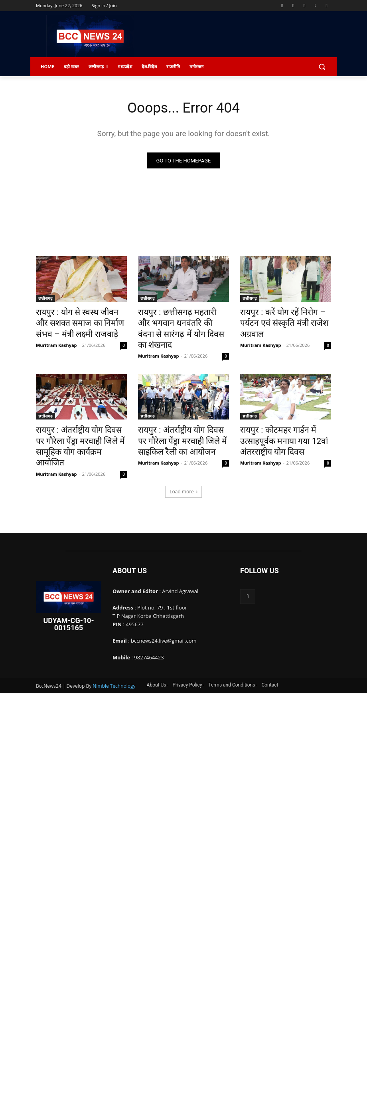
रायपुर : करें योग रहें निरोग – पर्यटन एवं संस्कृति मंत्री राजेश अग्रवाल (283, 317)
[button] (321, 66)
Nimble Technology (114, 653)
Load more (183, 458)
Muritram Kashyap (56, 340)
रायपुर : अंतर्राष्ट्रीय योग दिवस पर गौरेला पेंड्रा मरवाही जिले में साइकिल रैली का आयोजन (181, 422)
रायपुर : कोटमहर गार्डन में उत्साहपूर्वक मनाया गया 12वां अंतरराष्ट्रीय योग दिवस (285, 422)
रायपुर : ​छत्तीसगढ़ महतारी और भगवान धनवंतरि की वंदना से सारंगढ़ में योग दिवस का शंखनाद (181, 321)
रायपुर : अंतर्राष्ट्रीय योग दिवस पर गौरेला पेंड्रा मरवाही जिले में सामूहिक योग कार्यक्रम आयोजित (78, 422)
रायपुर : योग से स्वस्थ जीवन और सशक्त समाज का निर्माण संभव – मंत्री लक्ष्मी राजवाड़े (81, 321)
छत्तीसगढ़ (45, 300)
